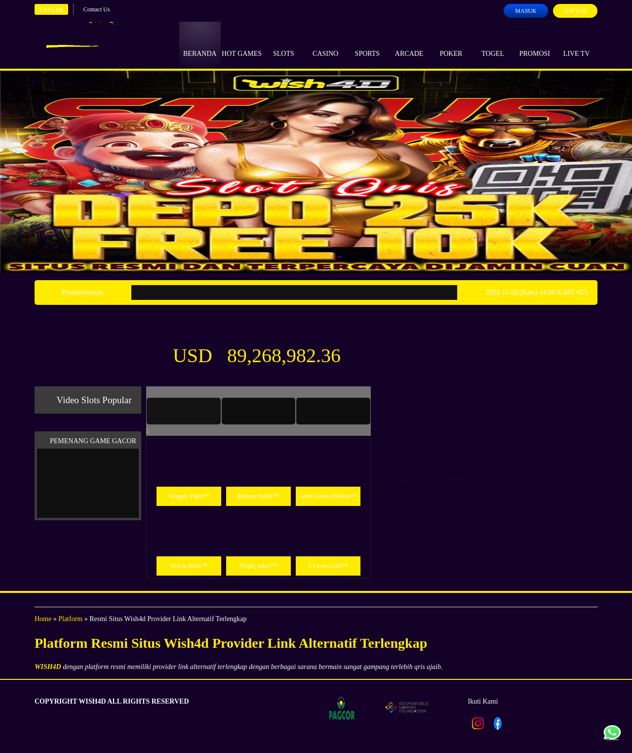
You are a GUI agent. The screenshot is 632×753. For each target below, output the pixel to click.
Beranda (200, 44)
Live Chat (51, 9)
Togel (492, 44)
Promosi (534, 44)
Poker (450, 44)
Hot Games (242, 44)
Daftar (575, 10)
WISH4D (48, 666)
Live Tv (576, 44)
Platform (70, 619)
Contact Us (96, 9)
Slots (283, 44)
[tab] (184, 411)
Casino (325, 44)
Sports (367, 44)
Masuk (525, 10)
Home (43, 619)
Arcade (409, 44)
